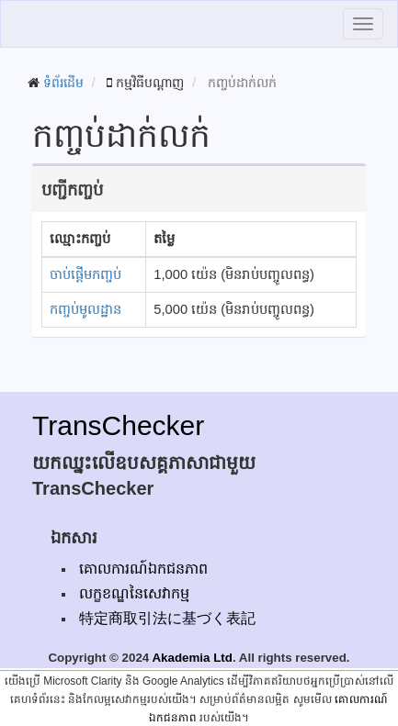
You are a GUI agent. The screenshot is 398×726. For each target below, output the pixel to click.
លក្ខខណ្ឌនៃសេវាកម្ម (134, 593)
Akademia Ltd (192, 658)
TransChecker (118, 425)
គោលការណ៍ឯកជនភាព (143, 568)
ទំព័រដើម (63, 82)
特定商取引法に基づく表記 (167, 618)
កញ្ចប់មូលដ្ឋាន (85, 309)
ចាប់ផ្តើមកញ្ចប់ (85, 274)
